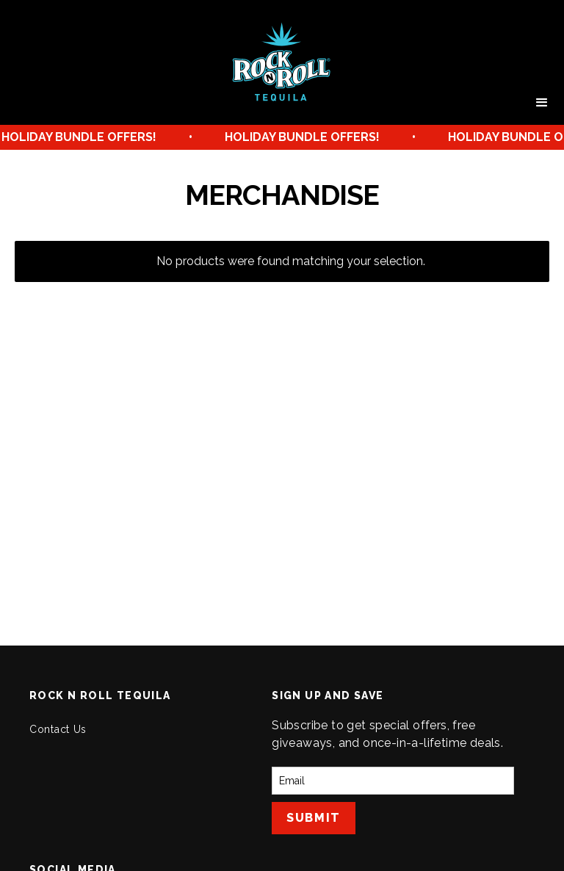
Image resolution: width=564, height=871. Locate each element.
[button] (542, 103)
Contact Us (58, 729)
